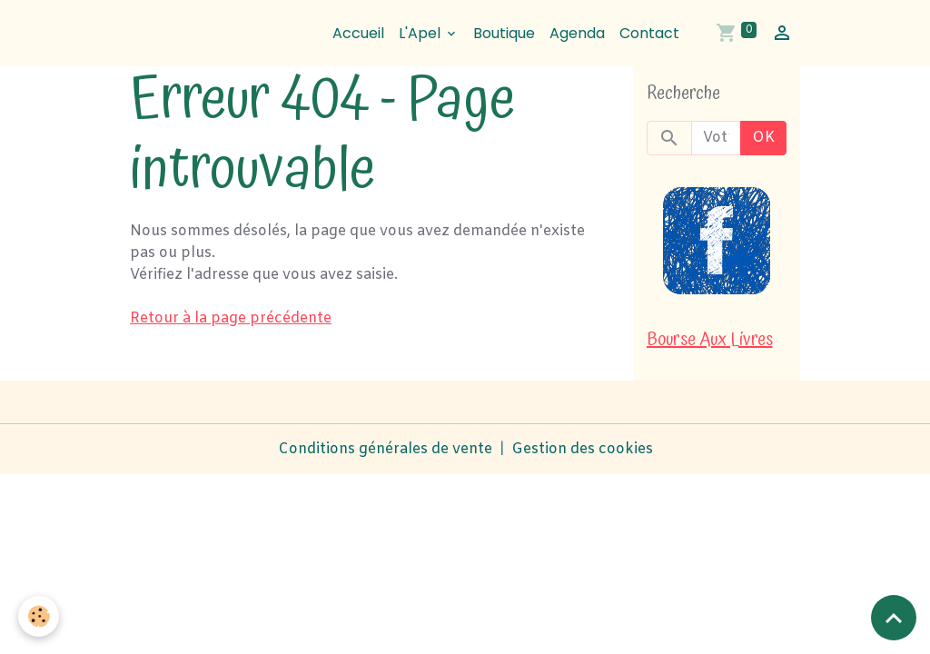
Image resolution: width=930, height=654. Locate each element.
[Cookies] (38, 616)
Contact (649, 33)
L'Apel (421, 33)
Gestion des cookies (582, 449)
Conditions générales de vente (385, 449)
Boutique (504, 33)
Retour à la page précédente (230, 318)
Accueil (358, 33)
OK (763, 137)
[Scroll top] (893, 617)
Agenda (577, 33)
